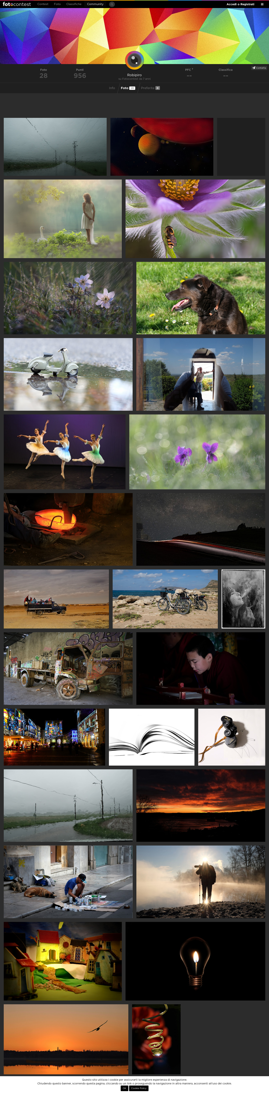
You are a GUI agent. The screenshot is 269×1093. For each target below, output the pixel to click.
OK (124, 1088)
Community (95, 4)
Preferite (150, 88)
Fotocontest (17, 4)
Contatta (259, 67)
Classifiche (73, 4)
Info (112, 88)
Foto (57, 4)
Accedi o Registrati (240, 4)
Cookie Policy (138, 1088)
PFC (189, 69)
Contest (42, 4)
